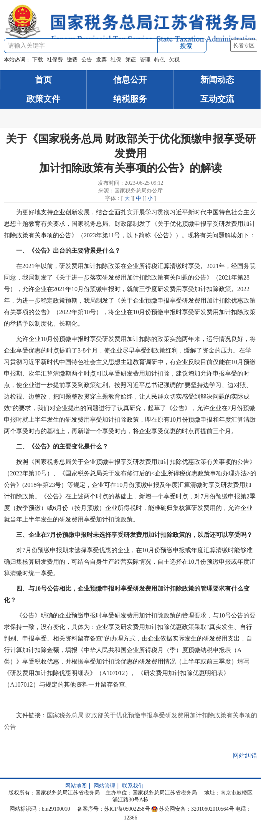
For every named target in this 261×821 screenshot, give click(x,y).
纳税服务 (130, 99)
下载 (37, 60)
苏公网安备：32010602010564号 (196, 809)
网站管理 (104, 786)
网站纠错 (245, 755)
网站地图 (76, 786)
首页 (43, 79)
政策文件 (43, 99)
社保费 (55, 60)
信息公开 (130, 79)
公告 (86, 60)
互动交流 (217, 99)
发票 (101, 60)
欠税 (174, 60)
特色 (159, 60)
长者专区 (243, 45)
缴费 (72, 60)
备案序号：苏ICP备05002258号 (113, 809)
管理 (145, 60)
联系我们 (133, 786)
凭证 (130, 60)
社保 (116, 60)
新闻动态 (217, 79)
